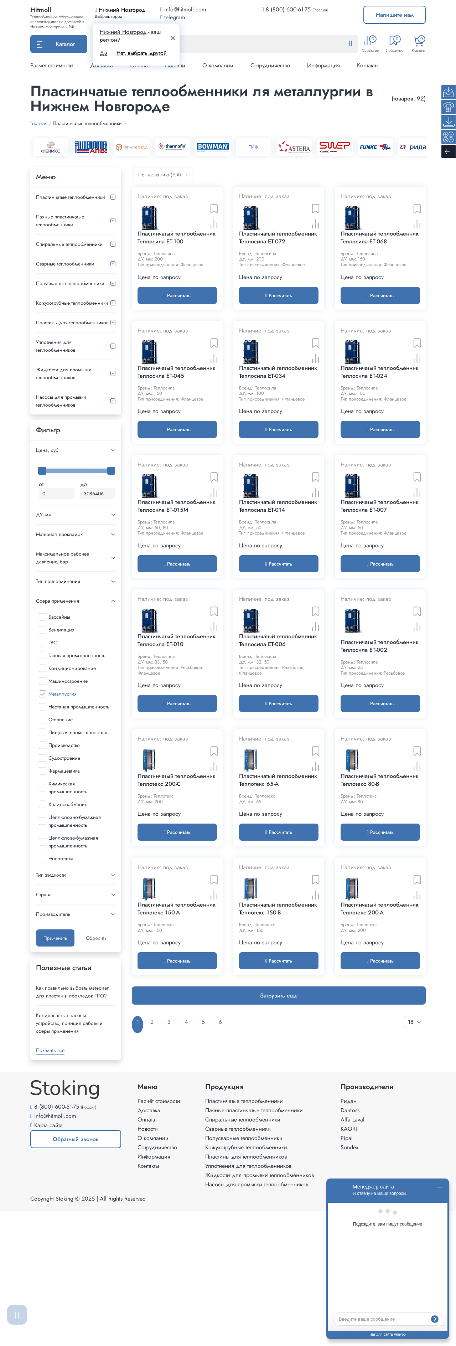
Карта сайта (48, 1260)
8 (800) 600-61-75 (288, 9)
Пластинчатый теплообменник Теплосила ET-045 (177, 427)
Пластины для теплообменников (72, 322)
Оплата (146, 1254)
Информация (323, 65)
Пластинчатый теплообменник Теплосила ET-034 (278, 427)
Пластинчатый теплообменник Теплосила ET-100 (177, 265)
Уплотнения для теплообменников (55, 346)
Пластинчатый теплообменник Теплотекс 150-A (177, 1076)
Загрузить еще (279, 1163)
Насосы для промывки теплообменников (61, 400)
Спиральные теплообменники (69, 244)
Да (103, 53)
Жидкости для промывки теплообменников (64, 373)
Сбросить (96, 938)
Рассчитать (177, 323)
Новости (148, 1263)
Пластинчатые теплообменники (70, 197)
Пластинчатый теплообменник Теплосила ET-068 (380, 265)
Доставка (149, 1245)
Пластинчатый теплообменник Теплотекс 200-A (380, 1076)
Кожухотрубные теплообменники (72, 302)
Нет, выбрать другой (141, 53)
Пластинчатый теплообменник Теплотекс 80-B (380, 919)
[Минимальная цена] (56, 493)
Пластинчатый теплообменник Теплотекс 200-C (177, 919)
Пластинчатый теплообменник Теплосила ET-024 (380, 427)
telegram (172, 17)
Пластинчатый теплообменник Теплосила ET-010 (177, 751)
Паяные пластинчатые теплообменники (60, 220)
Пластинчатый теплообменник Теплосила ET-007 (380, 590)
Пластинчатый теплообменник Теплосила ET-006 (278, 751)
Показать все (50, 1050)
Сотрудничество (270, 65)
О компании (217, 65)
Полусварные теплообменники (70, 283)
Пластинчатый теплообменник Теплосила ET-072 (278, 265)
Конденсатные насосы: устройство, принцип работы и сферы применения (69, 1023)
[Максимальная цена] (98, 493)
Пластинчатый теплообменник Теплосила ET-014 (278, 590)
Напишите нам (395, 15)
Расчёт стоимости (51, 65)
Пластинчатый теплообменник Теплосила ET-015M (177, 590)
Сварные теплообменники (65, 263)
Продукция (224, 1221)
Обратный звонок (64, 1277)
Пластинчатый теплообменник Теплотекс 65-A (278, 919)
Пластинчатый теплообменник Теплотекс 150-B (278, 1076)
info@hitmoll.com (55, 1251)
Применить (55, 938)
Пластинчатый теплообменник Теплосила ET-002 (380, 757)
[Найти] (356, 44)
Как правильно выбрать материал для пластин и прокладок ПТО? (73, 991)
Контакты (367, 65)
